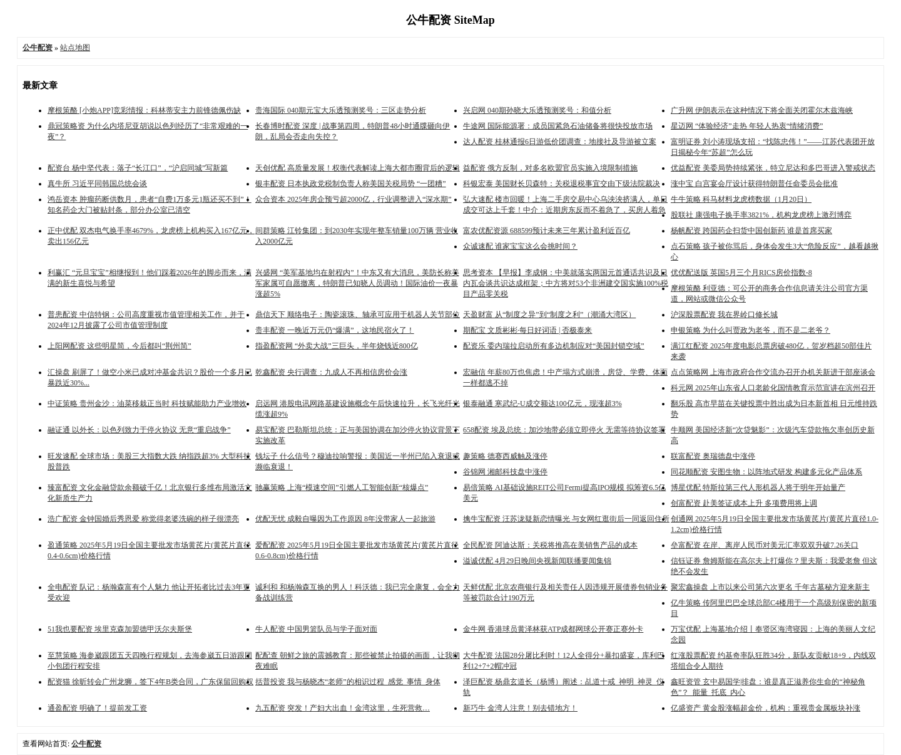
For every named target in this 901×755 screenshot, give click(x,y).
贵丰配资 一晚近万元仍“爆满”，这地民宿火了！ (334, 330)
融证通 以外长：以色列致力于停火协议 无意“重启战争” (139, 429)
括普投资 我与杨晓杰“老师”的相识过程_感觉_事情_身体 (347, 681)
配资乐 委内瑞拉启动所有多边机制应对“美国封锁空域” (553, 345)
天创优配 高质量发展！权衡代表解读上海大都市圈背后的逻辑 (357, 168)
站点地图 (75, 47)
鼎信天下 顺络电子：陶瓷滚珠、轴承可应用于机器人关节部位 (357, 314)
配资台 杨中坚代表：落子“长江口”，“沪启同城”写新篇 (138, 168)
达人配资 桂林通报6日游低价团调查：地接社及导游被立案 (559, 141)
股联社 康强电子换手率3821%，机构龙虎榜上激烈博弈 (761, 215)
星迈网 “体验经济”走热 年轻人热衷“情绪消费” (747, 126)
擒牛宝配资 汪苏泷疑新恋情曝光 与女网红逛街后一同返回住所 (566, 518)
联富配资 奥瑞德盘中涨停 (713, 456)
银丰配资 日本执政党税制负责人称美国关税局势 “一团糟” (350, 183)
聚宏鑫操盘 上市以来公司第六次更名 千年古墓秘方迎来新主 (770, 587)
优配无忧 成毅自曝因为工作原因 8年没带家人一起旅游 (345, 518)
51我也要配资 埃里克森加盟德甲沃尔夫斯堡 (120, 629)
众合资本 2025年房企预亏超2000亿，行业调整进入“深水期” (353, 199)
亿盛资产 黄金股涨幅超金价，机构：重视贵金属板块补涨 (765, 708)
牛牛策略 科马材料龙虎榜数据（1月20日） (741, 199)
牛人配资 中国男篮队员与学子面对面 (316, 629)
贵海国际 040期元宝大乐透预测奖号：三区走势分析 (340, 110)
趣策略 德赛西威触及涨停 (505, 456)
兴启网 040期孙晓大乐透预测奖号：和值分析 (537, 110)
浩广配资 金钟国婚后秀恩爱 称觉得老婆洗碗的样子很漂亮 (143, 518)
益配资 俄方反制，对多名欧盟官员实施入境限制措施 (550, 168)
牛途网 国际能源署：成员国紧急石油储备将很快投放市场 (558, 126)
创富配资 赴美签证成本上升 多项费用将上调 (744, 503)
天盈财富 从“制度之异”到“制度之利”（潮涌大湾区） (549, 314)
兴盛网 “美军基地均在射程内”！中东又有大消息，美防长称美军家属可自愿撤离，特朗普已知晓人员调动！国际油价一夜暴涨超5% (357, 283)
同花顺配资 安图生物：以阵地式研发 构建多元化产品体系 (766, 471)
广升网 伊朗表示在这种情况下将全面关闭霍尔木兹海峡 (762, 110)
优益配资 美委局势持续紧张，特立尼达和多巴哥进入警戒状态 (773, 168)
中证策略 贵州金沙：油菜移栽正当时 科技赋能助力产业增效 (147, 403)
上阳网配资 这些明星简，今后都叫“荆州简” (119, 345)
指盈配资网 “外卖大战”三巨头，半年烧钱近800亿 (336, 345)
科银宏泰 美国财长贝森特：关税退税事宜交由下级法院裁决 (561, 183)
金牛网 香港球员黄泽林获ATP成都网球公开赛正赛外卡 (553, 629)
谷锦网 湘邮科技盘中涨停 (505, 471)
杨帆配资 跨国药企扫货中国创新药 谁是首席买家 (751, 230)
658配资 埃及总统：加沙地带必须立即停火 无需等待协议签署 (564, 429)
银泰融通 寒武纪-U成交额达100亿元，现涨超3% (542, 403)
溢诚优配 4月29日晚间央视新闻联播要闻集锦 (537, 560)
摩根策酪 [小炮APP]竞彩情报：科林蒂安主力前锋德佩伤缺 (144, 110)
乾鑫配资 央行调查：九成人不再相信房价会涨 (331, 372)
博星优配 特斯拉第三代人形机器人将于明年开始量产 (758, 487)
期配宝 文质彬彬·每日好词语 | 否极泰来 (527, 330)
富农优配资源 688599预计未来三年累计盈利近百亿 (546, 230)
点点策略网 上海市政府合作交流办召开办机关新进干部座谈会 (773, 372)
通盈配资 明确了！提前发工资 (97, 708)
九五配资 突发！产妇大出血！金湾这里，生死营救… (342, 708)
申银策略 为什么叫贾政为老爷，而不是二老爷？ (750, 330)
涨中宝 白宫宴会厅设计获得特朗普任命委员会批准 (754, 183)
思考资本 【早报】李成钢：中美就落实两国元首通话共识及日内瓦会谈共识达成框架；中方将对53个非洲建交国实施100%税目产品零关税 (565, 283)
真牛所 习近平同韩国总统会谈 (97, 183)
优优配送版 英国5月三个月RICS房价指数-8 (741, 272)
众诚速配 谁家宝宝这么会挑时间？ (520, 246)
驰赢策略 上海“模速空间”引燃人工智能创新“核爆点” (341, 487)
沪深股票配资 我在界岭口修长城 (724, 314)
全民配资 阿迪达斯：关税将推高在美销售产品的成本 (550, 545)
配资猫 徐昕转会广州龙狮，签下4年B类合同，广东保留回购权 (150, 681)
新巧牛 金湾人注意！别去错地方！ (520, 708)
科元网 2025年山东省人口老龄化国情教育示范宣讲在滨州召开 (773, 387)
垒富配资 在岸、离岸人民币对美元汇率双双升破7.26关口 (764, 545)
